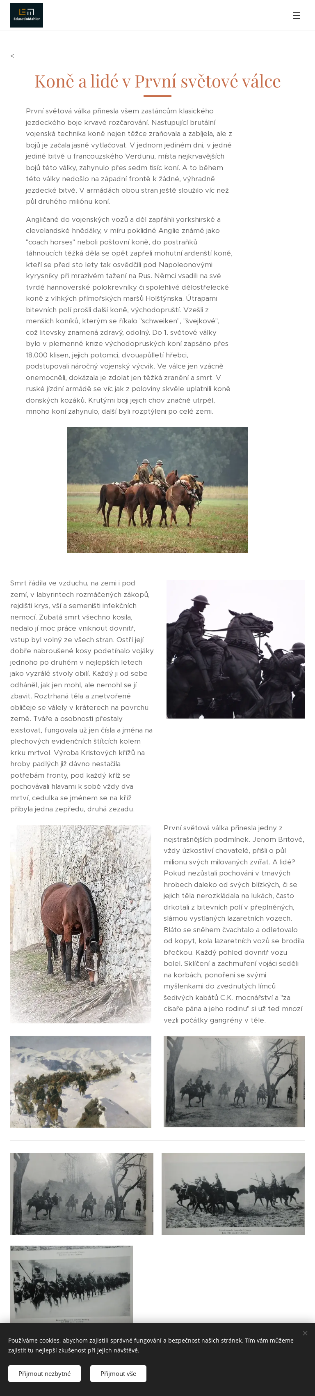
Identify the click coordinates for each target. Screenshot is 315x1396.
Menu (296, 15)
